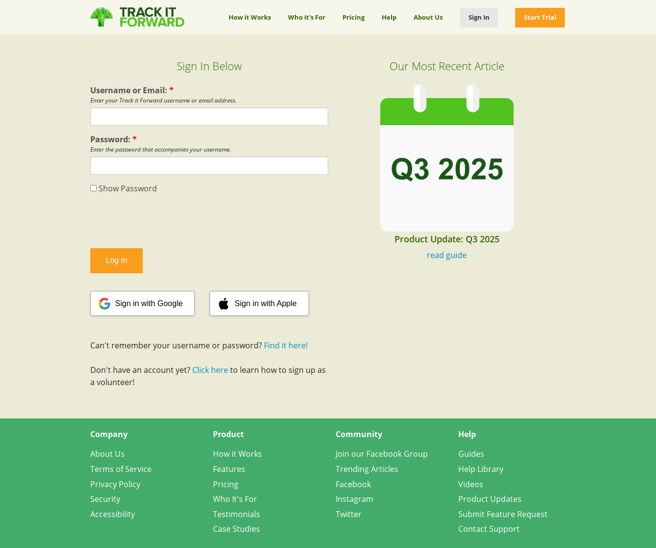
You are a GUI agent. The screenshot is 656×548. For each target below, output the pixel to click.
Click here (210, 370)
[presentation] (209, 221)
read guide (447, 255)
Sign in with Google (149, 303)
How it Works (250, 17)
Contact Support (489, 528)
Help (389, 17)
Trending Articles (367, 469)
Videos (470, 484)
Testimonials (236, 514)
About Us (428, 17)
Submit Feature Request (503, 514)
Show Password (123, 188)
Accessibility (112, 514)
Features (229, 469)
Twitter (349, 514)
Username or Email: (132, 90)
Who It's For (235, 499)
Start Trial (540, 17)
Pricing (353, 17)
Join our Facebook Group (382, 453)
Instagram (354, 499)
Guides (471, 453)
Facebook (353, 484)
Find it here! (286, 345)
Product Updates (490, 499)
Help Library (480, 469)
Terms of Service (121, 469)
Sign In (479, 17)
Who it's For (306, 17)
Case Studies (236, 528)
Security (105, 499)
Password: (113, 139)
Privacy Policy (115, 484)
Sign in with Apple (265, 303)
